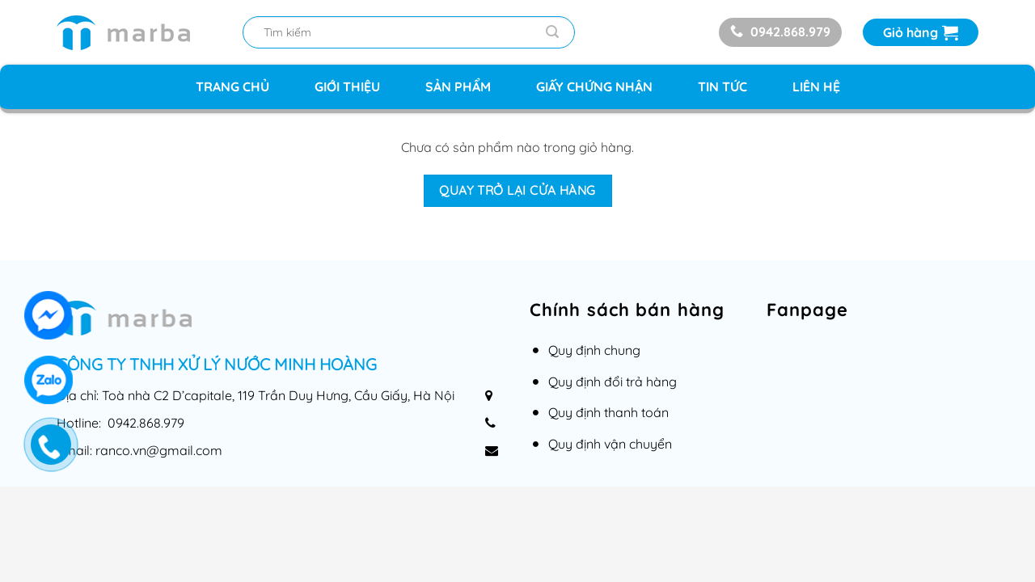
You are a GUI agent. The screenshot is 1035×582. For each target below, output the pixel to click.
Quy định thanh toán (608, 412)
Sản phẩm (458, 86)
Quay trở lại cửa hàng (517, 190)
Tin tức (722, 86)
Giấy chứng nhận (594, 86)
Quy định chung (594, 350)
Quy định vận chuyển (610, 444)
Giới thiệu (347, 86)
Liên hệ (816, 86)
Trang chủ (232, 86)
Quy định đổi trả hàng (612, 381)
